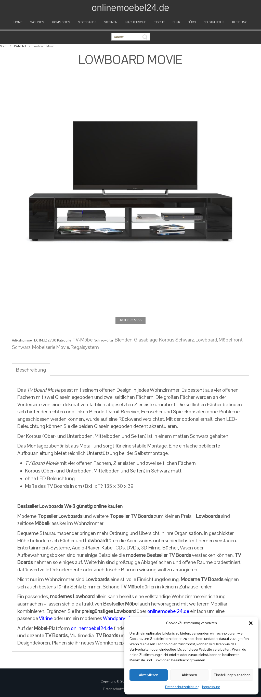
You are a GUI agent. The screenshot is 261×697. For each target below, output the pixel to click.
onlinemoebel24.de (168, 611)
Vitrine (46, 618)
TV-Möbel (20, 46)
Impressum (211, 687)
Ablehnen (189, 675)
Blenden (124, 339)
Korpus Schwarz (176, 339)
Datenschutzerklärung (182, 687)
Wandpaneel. (117, 618)
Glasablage (146, 339)
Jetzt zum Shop (130, 320)
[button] (250, 623)
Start (3, 46)
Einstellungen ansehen (232, 675)
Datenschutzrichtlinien (121, 689)
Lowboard (206, 339)
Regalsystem (85, 347)
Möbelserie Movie (50, 347)
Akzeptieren (148, 675)
